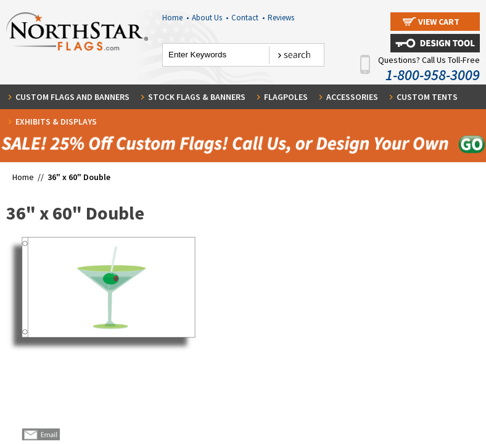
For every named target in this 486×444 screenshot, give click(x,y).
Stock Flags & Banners (196, 96)
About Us (210, 17)
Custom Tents (427, 96)
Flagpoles (286, 96)
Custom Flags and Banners (72, 96)
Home (175, 17)
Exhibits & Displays (56, 121)
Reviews (281, 17)
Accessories (352, 96)
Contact (248, 17)
